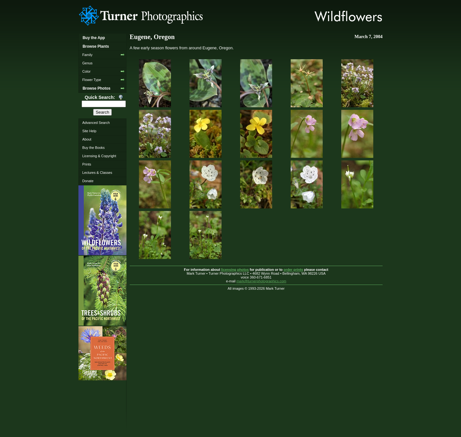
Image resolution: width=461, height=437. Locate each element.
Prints (86, 164)
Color (86, 71)
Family (87, 55)
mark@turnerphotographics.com (262, 281)
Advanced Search (96, 123)
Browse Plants (96, 46)
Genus (87, 63)
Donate (87, 181)
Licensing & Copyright (99, 156)
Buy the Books (93, 148)
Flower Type (91, 80)
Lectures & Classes (97, 172)
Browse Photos (96, 88)
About (86, 139)
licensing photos (235, 269)
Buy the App (94, 38)
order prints (293, 269)
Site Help (89, 131)
